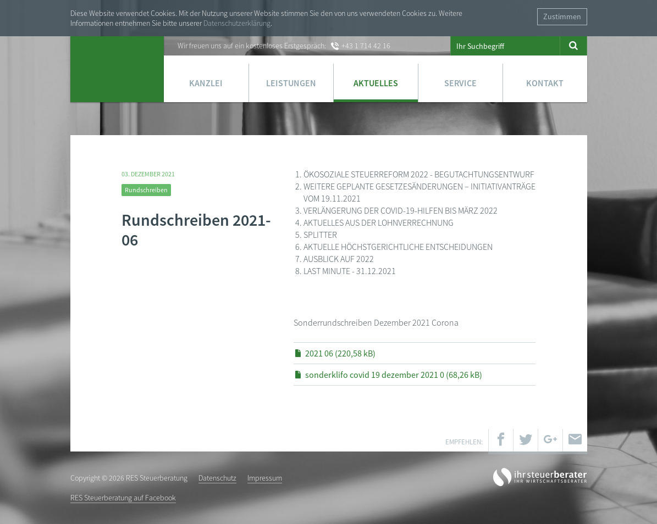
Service (460, 82)
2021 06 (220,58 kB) (340, 353)
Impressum (264, 478)
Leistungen (291, 82)
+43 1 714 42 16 (365, 46)
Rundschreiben (146, 190)
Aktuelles (376, 82)
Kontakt (545, 82)
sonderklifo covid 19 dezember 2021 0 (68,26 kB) (393, 374)
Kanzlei (206, 82)
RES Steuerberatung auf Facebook (123, 498)
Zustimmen (562, 16)
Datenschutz (217, 478)
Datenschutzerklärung (236, 23)
